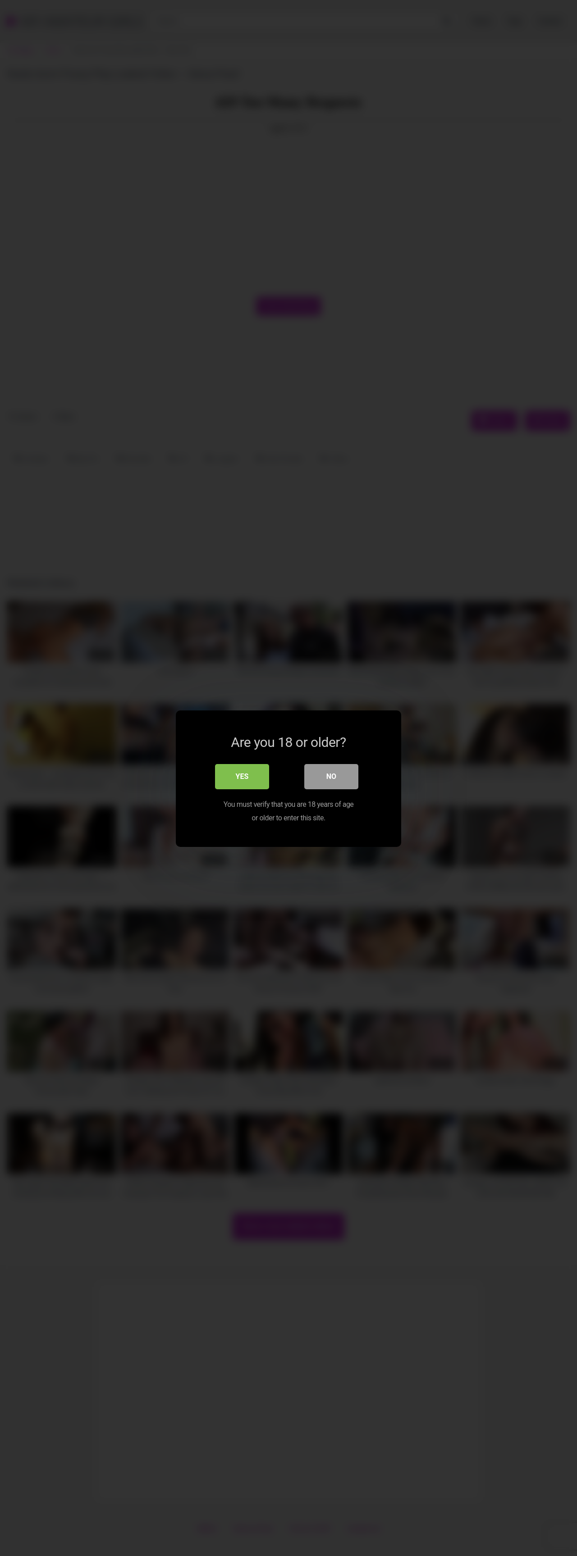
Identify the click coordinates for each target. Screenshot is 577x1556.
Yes (242, 775)
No (331, 775)
